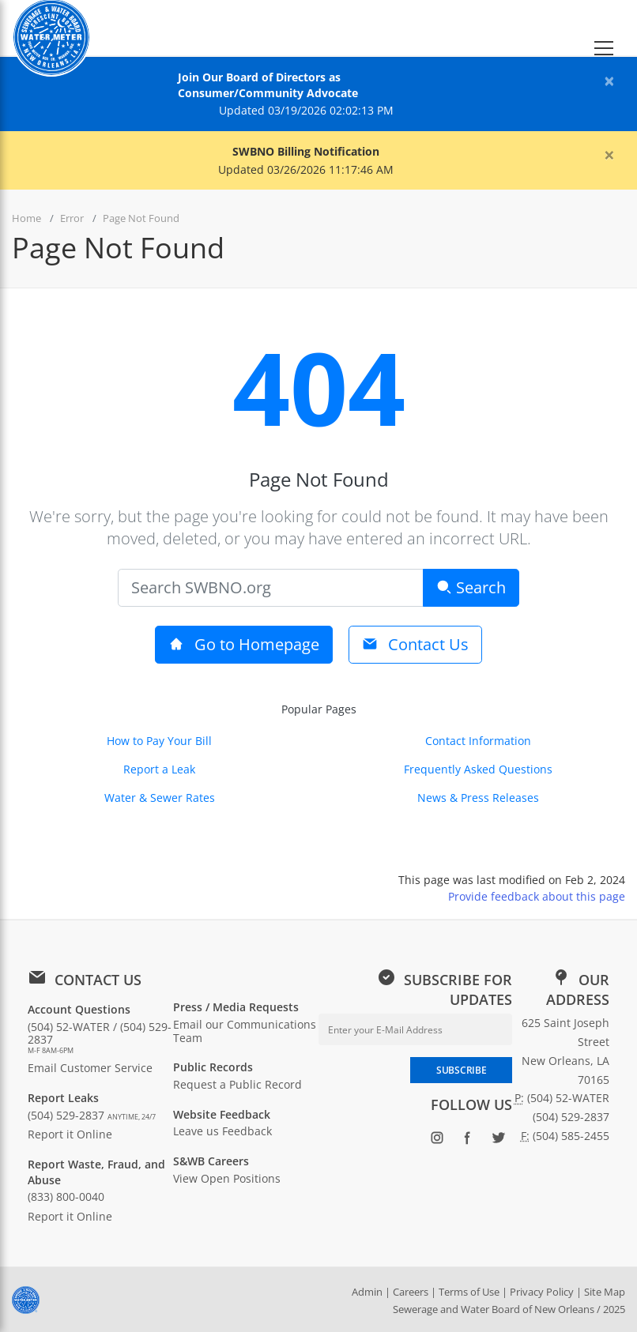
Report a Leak (159, 769)
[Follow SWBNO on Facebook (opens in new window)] (467, 1140)
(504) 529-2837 (92, 1115)
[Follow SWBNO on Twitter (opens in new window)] (498, 1140)
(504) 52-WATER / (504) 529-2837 (100, 1037)
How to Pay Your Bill (159, 740)
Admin (367, 1292)
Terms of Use (469, 1292)
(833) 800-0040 (66, 1196)
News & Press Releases (478, 797)
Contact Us (415, 644)
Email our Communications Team (244, 1031)
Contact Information (478, 740)
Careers (410, 1292)
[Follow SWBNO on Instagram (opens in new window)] (436, 1140)
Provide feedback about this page (536, 896)
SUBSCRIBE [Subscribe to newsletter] (461, 1070)
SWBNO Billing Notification (305, 151)
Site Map (604, 1292)
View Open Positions (227, 1178)
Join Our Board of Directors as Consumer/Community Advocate (268, 85)
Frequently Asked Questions (478, 769)
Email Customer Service (90, 1067)
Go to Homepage (243, 644)
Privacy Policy (542, 1292)
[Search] (270, 588)
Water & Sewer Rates (159, 797)
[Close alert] (609, 81)
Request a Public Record (237, 1084)
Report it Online (70, 1134)
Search (471, 587)
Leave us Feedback (222, 1130)
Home (26, 218)
